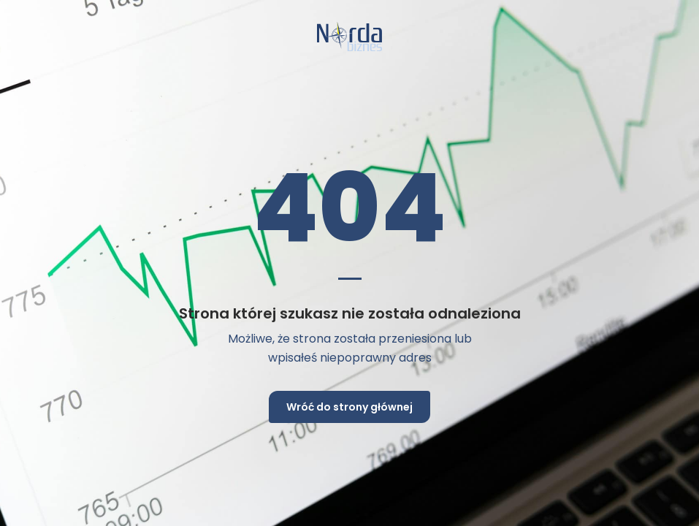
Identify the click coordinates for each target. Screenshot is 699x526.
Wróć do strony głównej (349, 407)
